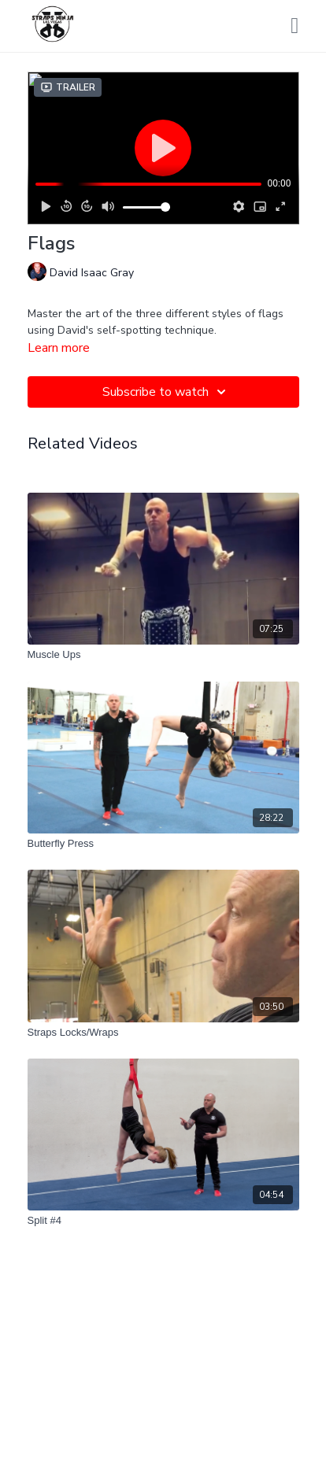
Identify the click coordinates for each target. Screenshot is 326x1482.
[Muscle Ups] (163, 655)
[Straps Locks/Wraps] (163, 1032)
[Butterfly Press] (163, 844)
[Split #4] (163, 1221)
